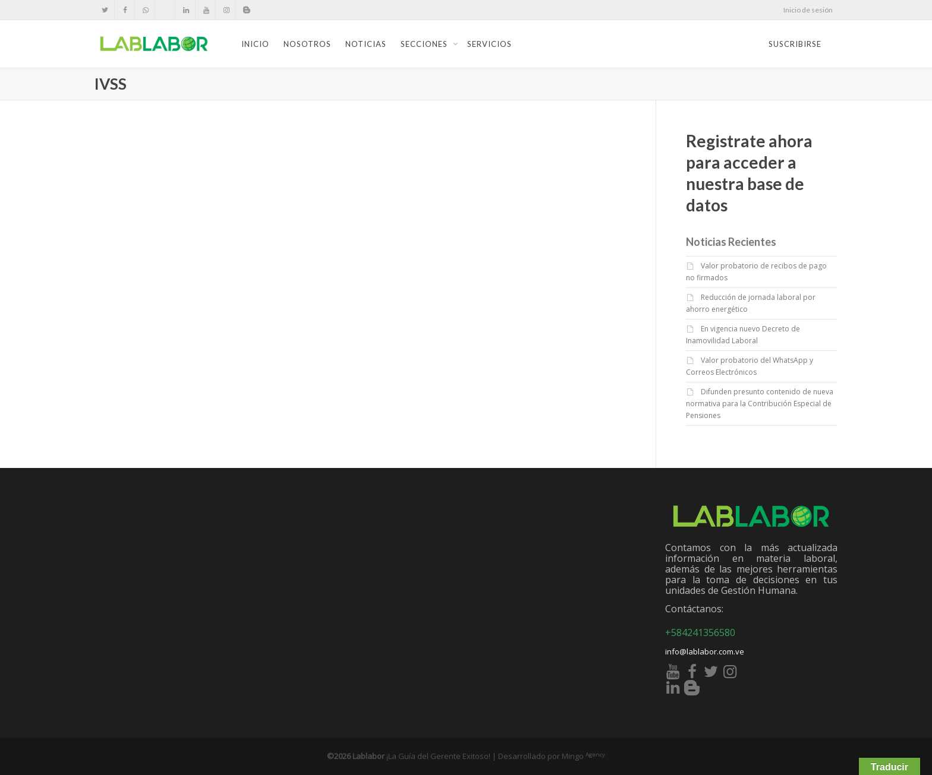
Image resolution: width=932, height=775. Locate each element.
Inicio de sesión (808, 9)
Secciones (425, 44)
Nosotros (307, 44)
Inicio (255, 44)
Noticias (365, 44)
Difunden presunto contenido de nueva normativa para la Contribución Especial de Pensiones (759, 403)
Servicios (489, 44)
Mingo (583, 756)
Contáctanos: (694, 608)
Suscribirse (795, 44)
